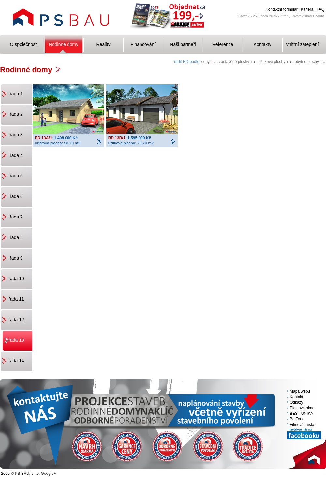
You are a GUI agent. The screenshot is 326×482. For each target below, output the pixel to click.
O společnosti (24, 44)
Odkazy (296, 402)
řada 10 (16, 278)
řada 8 (16, 237)
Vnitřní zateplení (302, 44)
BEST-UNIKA (301, 413)
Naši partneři (183, 44)
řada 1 (16, 93)
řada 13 (16, 340)
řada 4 (16, 155)
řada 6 (16, 196)
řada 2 (16, 114)
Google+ (48, 473)
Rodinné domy (63, 44)
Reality (103, 44)
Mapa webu (300, 391)
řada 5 (16, 175)
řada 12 (16, 319)
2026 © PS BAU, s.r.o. (20, 473)
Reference (222, 44)
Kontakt (296, 397)
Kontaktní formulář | (283, 9)
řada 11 (16, 299)
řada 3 (16, 134)
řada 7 (16, 216)
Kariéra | (308, 9)
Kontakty (262, 44)
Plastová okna (302, 408)
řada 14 (16, 360)
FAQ (320, 9)
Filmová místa (302, 424)
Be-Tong (297, 419)
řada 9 (16, 258)
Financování (143, 44)
